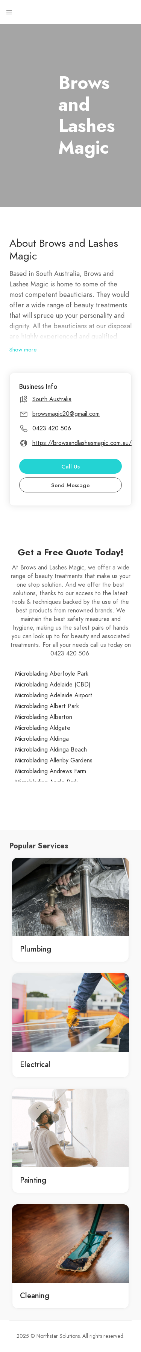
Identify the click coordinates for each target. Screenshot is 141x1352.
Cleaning (34, 1295)
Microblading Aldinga (42, 739)
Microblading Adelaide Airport (53, 695)
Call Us (70, 466)
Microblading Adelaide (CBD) (53, 684)
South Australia (51, 399)
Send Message (70, 485)
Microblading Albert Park (47, 706)
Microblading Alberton (43, 717)
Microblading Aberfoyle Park (51, 674)
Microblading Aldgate (42, 728)
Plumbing (35, 949)
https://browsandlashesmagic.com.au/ (82, 443)
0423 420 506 (51, 428)
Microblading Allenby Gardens (53, 760)
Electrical (35, 1064)
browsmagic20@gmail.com (66, 414)
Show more (23, 349)
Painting (33, 1180)
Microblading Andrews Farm (50, 771)
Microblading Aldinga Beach (51, 750)
